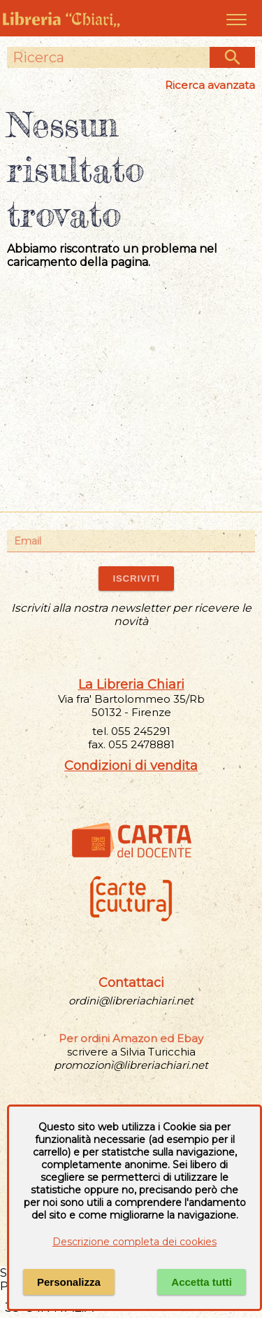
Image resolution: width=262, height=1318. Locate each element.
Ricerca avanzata (210, 85)
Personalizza (69, 1282)
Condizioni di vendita (131, 765)
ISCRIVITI (135, 578)
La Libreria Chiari (131, 684)
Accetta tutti (201, 1282)
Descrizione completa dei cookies (134, 1241)
